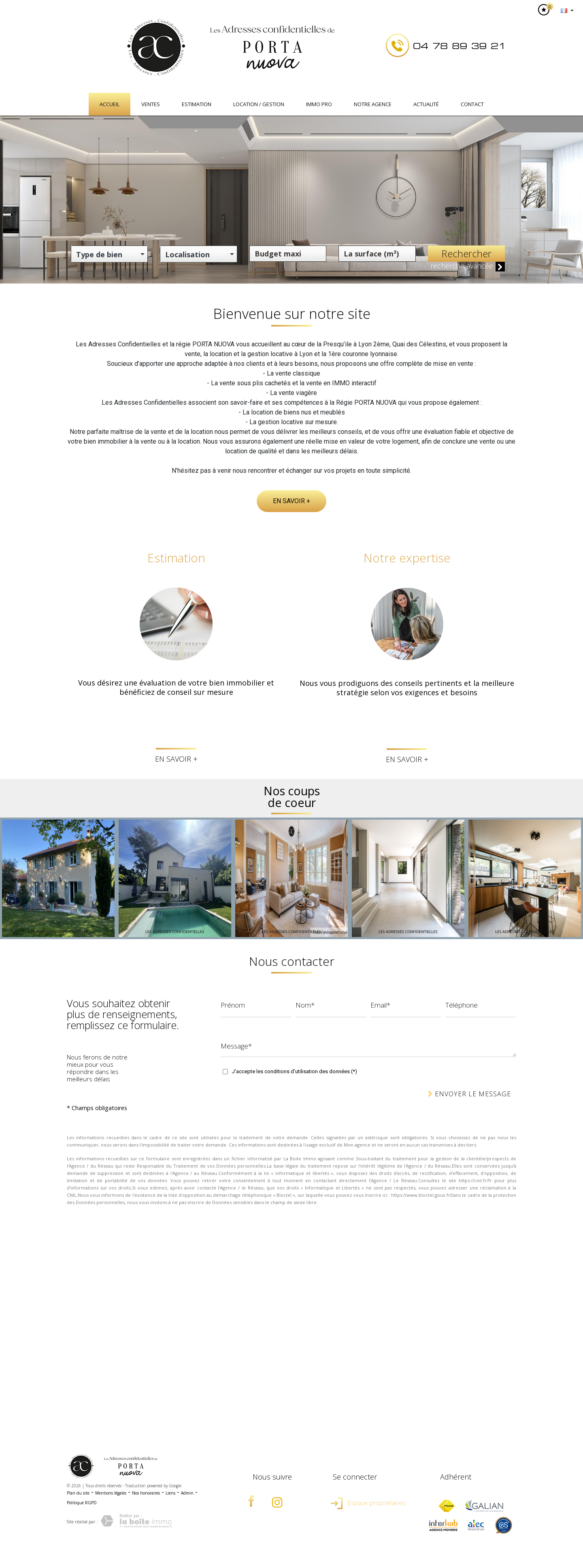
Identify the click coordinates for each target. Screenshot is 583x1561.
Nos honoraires (146, 1493)
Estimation (196, 104)
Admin (187, 1493)
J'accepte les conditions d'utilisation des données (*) (294, 1071)
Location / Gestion (258, 104)
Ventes (150, 104)
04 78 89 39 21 (459, 46)
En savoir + (291, 501)
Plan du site (78, 1493)
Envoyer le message (469, 1093)
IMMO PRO (319, 104)
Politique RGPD (82, 1502)
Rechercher (466, 253)
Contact (472, 104)
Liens (170, 1493)
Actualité (426, 104)
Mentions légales (110, 1493)
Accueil (109, 104)
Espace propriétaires (368, 1503)
